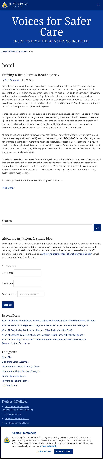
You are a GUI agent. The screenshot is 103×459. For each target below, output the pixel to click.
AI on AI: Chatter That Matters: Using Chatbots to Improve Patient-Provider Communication (48, 321)
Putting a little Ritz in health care (29, 74)
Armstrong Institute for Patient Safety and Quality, (67, 254)
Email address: (9, 295)
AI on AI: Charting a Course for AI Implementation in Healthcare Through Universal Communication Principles (44, 342)
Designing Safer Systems (14, 363)
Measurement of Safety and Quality (20, 367)
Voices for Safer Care (51, 26)
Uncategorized (9, 386)
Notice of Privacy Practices (17, 408)
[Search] (97, 228)
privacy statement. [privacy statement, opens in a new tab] (48, 446)
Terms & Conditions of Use (17, 420)
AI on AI (6, 358)
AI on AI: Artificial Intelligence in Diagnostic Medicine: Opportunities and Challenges (44, 326)
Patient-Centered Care (13, 377)
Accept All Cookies (63, 452)
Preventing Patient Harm (14, 382)
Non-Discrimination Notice (17, 424)
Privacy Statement (13, 415)
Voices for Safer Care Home (13, 51)
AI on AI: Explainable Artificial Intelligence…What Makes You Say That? (37, 331)
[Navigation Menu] (98, 5)
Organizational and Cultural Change (20, 372)
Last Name (7, 284)
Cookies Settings (44, 452)
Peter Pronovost (12, 80)
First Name (7, 273)
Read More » (8, 188)
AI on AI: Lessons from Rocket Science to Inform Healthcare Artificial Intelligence (43, 336)
